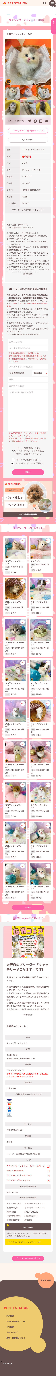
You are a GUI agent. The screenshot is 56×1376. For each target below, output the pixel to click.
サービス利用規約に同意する (29, 460)
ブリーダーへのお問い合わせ (28, 1258)
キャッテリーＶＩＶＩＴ (27, 20)
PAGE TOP (46, 1280)
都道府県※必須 (16, 373)
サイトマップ (12, 1332)
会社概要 (10, 1327)
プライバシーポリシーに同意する (30, 463)
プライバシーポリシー (15, 1321)
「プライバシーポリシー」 (22, 451)
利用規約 (10, 1316)
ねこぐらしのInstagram (18, 1180)
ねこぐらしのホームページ (19, 1175)
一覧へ (28, 907)
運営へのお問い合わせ (15, 1338)
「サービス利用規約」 (25, 448)
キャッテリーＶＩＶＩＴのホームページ (26, 1166)
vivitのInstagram (15, 1170)
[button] (1, 1362)
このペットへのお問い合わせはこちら (28, 131)
